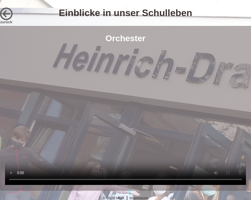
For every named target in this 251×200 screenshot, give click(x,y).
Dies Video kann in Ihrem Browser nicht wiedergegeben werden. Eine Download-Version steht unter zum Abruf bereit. (125, 116)
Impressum (139, 198)
